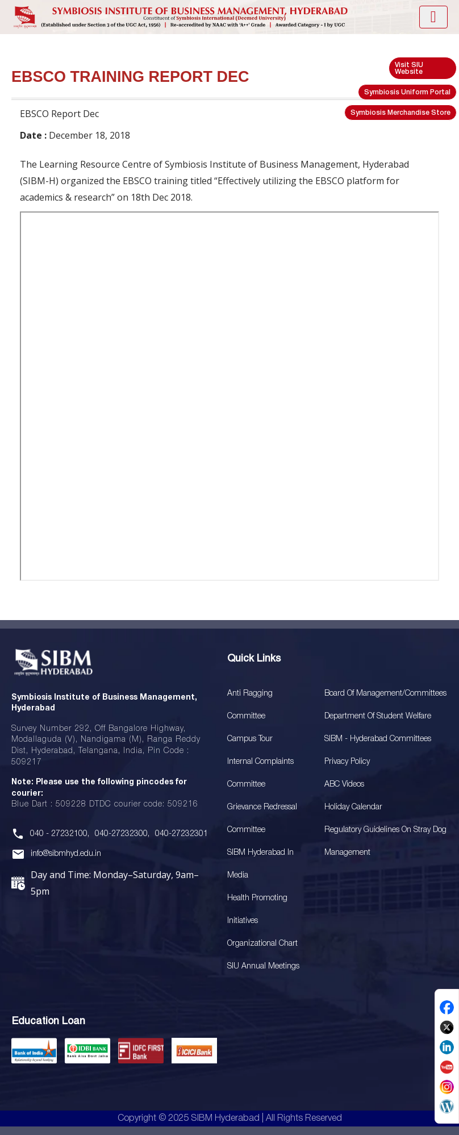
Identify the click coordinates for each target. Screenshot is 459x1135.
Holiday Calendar (353, 807)
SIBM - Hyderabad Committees (377, 739)
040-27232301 (181, 834)
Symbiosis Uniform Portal (407, 92)
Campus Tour (250, 739)
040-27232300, (122, 834)
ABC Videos (344, 784)
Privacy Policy (347, 762)
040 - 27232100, (59, 834)
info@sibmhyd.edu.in (66, 854)
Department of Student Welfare (377, 716)
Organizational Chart (262, 943)
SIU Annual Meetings (263, 966)
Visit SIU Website (409, 68)
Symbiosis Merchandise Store (400, 113)
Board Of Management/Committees (385, 693)
